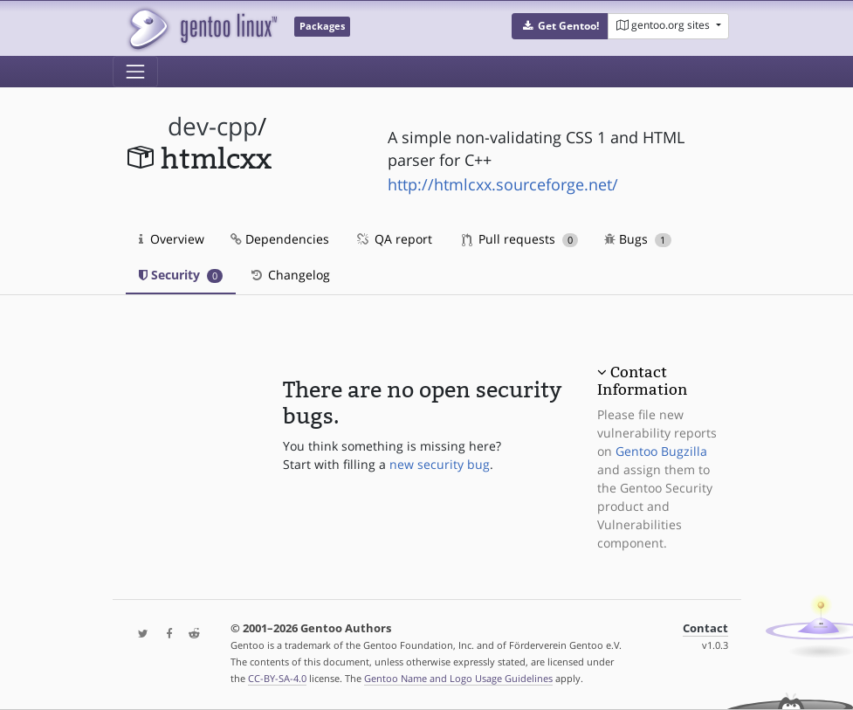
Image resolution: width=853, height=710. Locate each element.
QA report (393, 239)
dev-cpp (213, 126)
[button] (560, 26)
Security (181, 274)
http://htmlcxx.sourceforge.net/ (503, 184)
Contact (705, 628)
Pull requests (520, 239)
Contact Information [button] (642, 380)
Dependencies (279, 239)
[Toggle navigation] (135, 71)
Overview (171, 239)
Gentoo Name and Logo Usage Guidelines (458, 678)
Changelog (289, 274)
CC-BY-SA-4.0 (277, 678)
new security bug (439, 464)
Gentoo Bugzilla (661, 451)
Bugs (637, 239)
